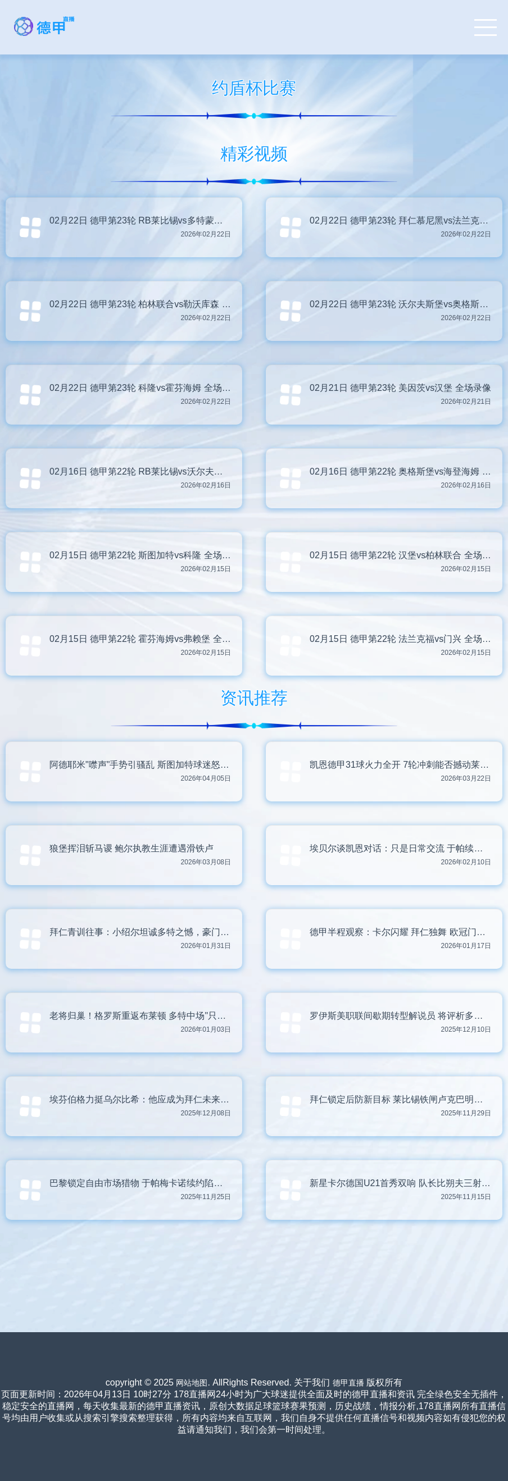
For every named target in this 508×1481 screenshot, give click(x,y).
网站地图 (191, 1382)
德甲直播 (348, 1382)
